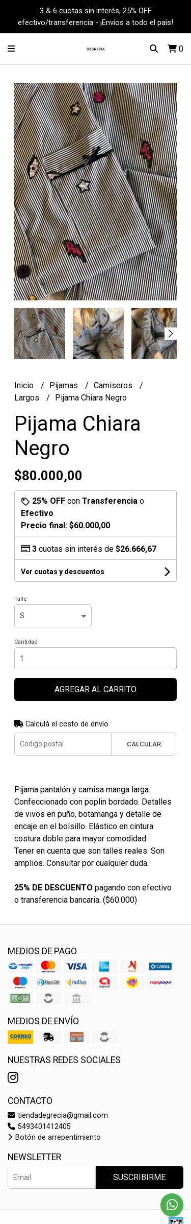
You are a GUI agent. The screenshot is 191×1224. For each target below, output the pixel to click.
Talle (20, 599)
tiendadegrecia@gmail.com (58, 1115)
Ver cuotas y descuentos (62, 572)
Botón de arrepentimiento (54, 1137)
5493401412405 (39, 1126)
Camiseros (114, 385)
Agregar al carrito (95, 689)
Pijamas (64, 385)
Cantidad (26, 642)
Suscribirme (139, 1177)
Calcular (144, 744)
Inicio (25, 385)
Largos (27, 398)
